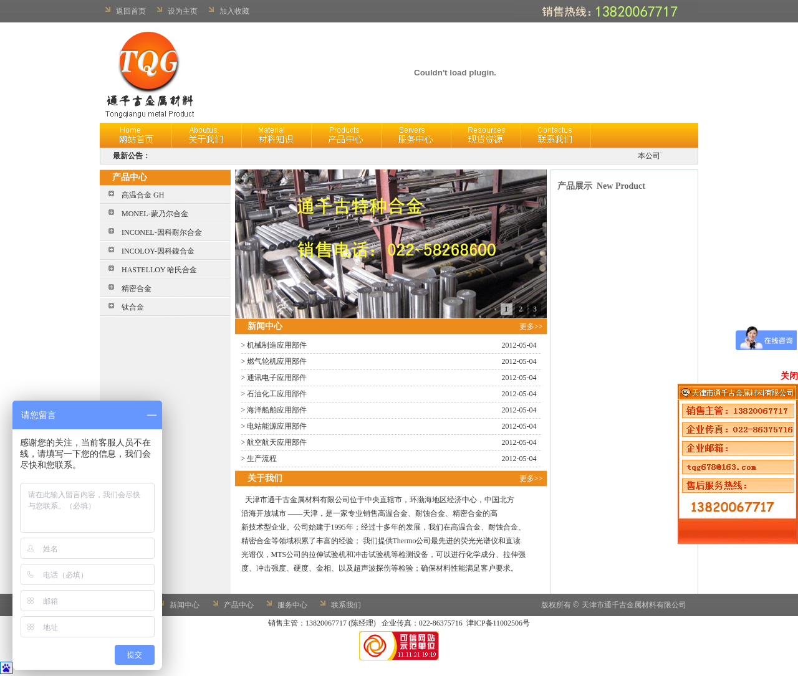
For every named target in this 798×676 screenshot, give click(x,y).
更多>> (533, 326)
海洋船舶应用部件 (277, 410)
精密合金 (136, 288)
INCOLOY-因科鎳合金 (158, 251)
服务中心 (292, 605)
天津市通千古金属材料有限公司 (634, 605)
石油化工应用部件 (277, 393)
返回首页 (131, 11)
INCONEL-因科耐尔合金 (162, 232)
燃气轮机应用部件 (277, 361)
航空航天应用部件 (277, 442)
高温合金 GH (143, 195)
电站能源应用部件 (277, 426)
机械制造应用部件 (277, 345)
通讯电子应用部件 (277, 377)
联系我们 (346, 605)
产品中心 (239, 605)
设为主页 (183, 11)
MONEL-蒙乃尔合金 (155, 213)
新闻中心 (185, 605)
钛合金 (133, 307)
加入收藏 (234, 11)
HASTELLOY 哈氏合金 (159, 269)
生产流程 (262, 458)
